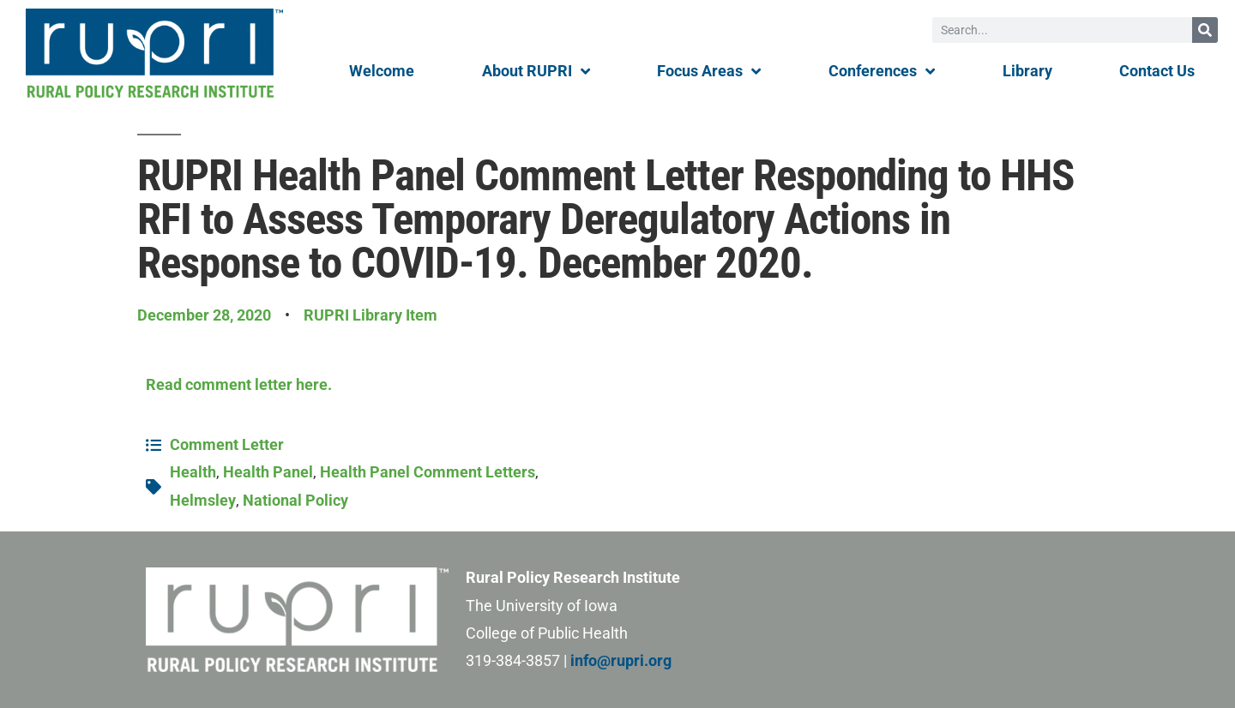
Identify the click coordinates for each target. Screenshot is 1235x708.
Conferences (881, 71)
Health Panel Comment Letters (427, 472)
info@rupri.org (621, 660)
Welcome (381, 71)
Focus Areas (709, 71)
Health (193, 472)
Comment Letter (227, 444)
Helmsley (203, 500)
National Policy (295, 500)
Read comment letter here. (239, 384)
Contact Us (1157, 71)
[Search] (1205, 30)
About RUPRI (536, 71)
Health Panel (268, 472)
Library (1027, 71)
